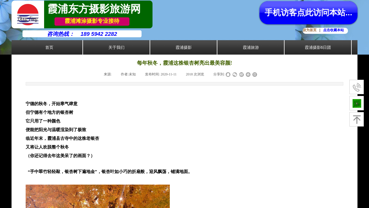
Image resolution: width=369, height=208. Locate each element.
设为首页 (310, 30)
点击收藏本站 (333, 30)
